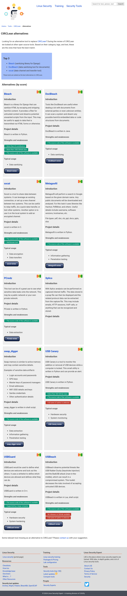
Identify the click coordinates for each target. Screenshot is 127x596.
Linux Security (44, 6)
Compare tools (49, 577)
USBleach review (54, 524)
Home (4, 26)
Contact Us (88, 568)
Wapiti (11, 586)
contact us (64, 538)
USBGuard (9, 456)
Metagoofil (51, 183)
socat (11, 70)
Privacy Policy (89, 571)
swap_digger (11, 351)
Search (120, 4)
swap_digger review (14, 444)
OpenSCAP (33, 586)
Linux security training (51, 557)
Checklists (7, 566)
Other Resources (9, 579)
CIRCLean (17, 26)
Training (59, 6)
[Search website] (104, 4)
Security (87, 577)
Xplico (48, 278)
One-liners (6, 574)
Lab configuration (50, 562)
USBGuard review (13, 527)
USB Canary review (55, 424)
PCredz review (12, 339)
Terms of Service (90, 574)
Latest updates (49, 574)
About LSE (88, 566)
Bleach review (12, 171)
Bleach (11, 63)
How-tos (6, 568)
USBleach (50, 456)
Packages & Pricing (50, 560)
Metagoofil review (54, 265)
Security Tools (74, 6)
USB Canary (51, 351)
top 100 (58, 571)
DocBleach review (54, 161)
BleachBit (24, 586)
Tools (10, 26)
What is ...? (7, 576)
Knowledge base (9, 571)
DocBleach (13, 67)
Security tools (48, 571)
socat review (11, 264)
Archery (5, 586)
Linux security (8, 557)
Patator (17, 586)
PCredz (8, 278)
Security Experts (49, 585)
